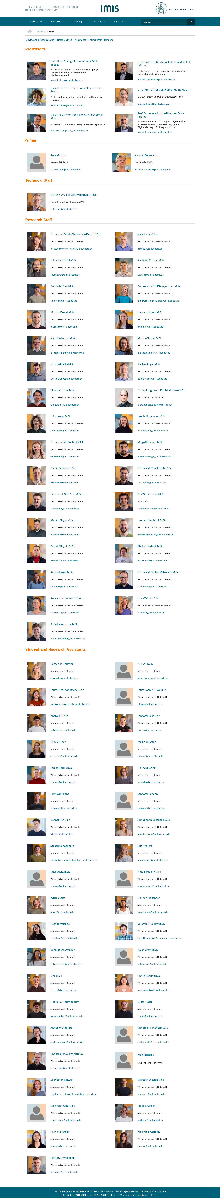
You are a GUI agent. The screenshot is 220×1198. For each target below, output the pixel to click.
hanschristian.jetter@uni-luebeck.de (69, 130)
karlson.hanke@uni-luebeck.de (66, 378)
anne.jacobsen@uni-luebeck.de (154, 834)
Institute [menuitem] (34, 21)
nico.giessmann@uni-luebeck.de (67, 352)
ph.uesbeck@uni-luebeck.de (152, 560)
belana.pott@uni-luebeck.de (152, 964)
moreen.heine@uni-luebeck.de (153, 103)
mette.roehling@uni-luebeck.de (154, 990)
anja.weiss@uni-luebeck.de (64, 612)
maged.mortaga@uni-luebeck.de (154, 456)
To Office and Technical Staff (39, 39)
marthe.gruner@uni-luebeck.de (154, 352)
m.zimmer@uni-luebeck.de (64, 1171)
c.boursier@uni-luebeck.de (64, 678)
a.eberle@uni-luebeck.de (63, 730)
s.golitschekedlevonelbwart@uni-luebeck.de (73, 1093)
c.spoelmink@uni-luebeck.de (65, 1068)
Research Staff (64, 39)
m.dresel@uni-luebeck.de (63, 326)
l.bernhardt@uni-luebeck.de (65, 274)
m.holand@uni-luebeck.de (64, 808)
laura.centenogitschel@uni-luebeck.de (70, 704)
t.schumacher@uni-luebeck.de (153, 508)
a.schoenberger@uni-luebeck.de (67, 1042)
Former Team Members (101, 39)
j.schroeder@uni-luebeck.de (64, 508)
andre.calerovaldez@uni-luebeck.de (156, 79)
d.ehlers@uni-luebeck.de (150, 326)
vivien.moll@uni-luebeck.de (64, 456)
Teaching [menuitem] (77, 21)
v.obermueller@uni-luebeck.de (66, 964)
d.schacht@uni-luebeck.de (64, 482)
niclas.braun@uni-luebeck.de (153, 678)
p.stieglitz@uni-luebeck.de (64, 560)
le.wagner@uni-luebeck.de (151, 1093)
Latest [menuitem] (117, 21)
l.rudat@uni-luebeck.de (150, 1016)
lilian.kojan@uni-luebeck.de (64, 430)
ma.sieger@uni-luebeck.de (64, 534)
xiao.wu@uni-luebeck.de (150, 1145)
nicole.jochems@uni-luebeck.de (66, 80)
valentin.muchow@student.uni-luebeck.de (160, 938)
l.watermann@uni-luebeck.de (65, 1119)
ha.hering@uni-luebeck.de (151, 782)
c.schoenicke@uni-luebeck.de (153, 1042)
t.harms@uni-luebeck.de (63, 782)
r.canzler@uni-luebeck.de (151, 274)
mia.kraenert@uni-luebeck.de (153, 860)
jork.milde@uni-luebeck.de (64, 208)
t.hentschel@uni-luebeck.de (64, 404)
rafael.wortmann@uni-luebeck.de (67, 638)
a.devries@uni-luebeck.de (63, 300)
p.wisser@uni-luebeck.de (150, 1119)
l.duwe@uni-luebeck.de (150, 704)
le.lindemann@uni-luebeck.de (153, 430)
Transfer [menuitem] (98, 21)
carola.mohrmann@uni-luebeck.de (153, 169)
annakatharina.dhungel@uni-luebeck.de (158, 300)
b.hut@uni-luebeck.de (61, 834)
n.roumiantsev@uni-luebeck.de (66, 1016)
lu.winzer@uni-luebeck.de (151, 612)
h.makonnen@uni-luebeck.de (153, 912)
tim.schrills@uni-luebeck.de (152, 482)
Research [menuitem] (56, 21)
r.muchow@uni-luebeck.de (64, 938)
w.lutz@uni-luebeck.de (62, 912)
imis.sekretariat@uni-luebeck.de (142, 1194)
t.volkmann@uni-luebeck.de (152, 586)
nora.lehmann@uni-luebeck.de (153, 886)
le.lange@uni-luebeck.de (63, 886)
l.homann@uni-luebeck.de (151, 808)
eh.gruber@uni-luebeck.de (64, 756)
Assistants (80, 39)
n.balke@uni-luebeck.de (150, 248)
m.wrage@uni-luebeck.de (63, 1145)
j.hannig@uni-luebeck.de (150, 756)
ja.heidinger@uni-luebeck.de (152, 378)
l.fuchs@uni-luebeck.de (150, 730)
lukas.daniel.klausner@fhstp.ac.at (155, 404)
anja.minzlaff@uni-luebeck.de (65, 169)
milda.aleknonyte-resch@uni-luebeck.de (71, 248)
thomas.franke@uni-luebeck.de (66, 105)
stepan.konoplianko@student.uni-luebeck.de (73, 860)
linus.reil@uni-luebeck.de (63, 990)
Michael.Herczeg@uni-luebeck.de (155, 132)
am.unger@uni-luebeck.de (64, 586)
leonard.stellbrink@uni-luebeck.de (155, 534)
